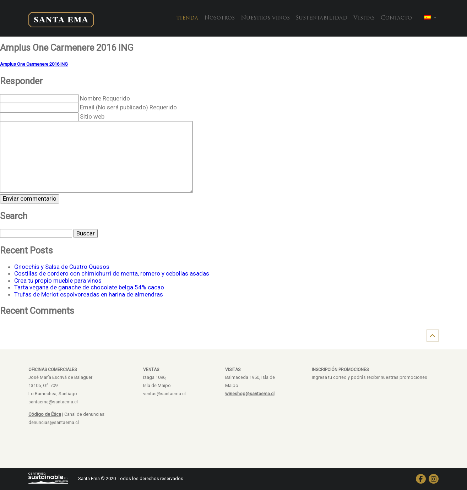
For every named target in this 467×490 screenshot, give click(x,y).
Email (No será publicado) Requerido (128, 107)
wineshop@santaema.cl (250, 393)
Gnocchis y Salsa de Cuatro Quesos (61, 266)
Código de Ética (44, 414)
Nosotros (219, 18)
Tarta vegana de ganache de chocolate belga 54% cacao (89, 287)
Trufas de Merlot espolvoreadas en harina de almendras (88, 294)
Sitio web (92, 116)
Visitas (364, 18)
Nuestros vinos (265, 18)
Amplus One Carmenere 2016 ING (34, 64)
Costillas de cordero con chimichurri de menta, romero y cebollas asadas (111, 273)
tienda (187, 18)
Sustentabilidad (321, 18)
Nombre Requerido (105, 98)
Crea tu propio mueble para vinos (58, 280)
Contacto (396, 18)
